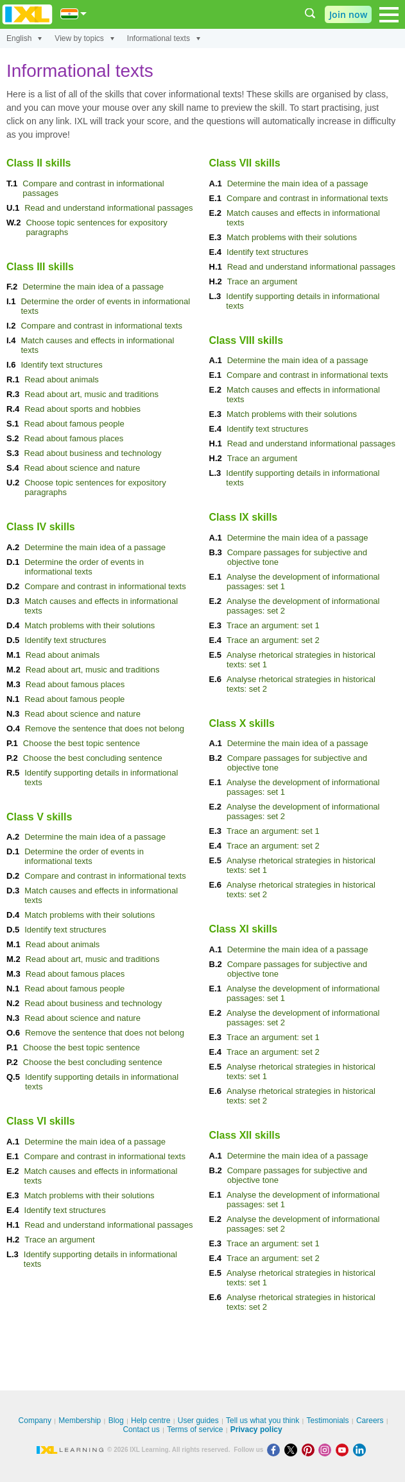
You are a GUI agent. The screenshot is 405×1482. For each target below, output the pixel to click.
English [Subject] (24, 38)
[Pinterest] (310, 1449)
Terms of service (195, 1429)
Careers (370, 1420)
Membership (79, 1420)
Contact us (141, 1429)
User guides (198, 1420)
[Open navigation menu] (389, 15)
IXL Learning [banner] (27, 14)
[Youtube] (344, 1449)
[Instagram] (327, 1449)
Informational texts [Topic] (163, 38)
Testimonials (328, 1420)
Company (35, 1420)
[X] (293, 1449)
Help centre (150, 1420)
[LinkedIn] (360, 1449)
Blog (116, 1420)
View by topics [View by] (84, 38)
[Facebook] (275, 1449)
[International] (74, 14)
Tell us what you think (262, 1420)
